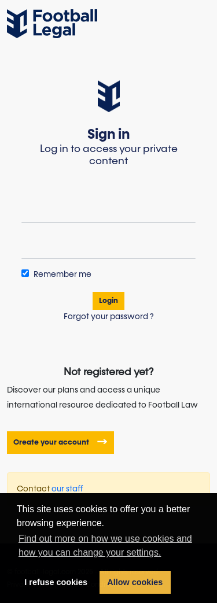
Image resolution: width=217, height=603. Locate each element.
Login (108, 301)
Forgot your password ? (109, 317)
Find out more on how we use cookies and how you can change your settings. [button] (105, 545)
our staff (67, 489)
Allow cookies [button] (135, 582)
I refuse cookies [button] (55, 582)
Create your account (52, 442)
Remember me (56, 274)
